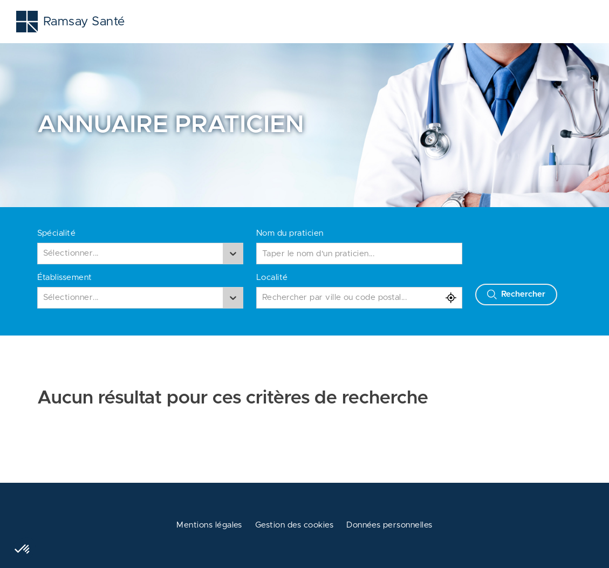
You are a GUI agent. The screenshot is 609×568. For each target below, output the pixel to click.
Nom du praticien (290, 233)
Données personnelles (389, 525)
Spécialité (56, 233)
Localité (272, 277)
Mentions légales (209, 525)
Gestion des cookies (294, 525)
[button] (23, 550)
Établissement (64, 277)
